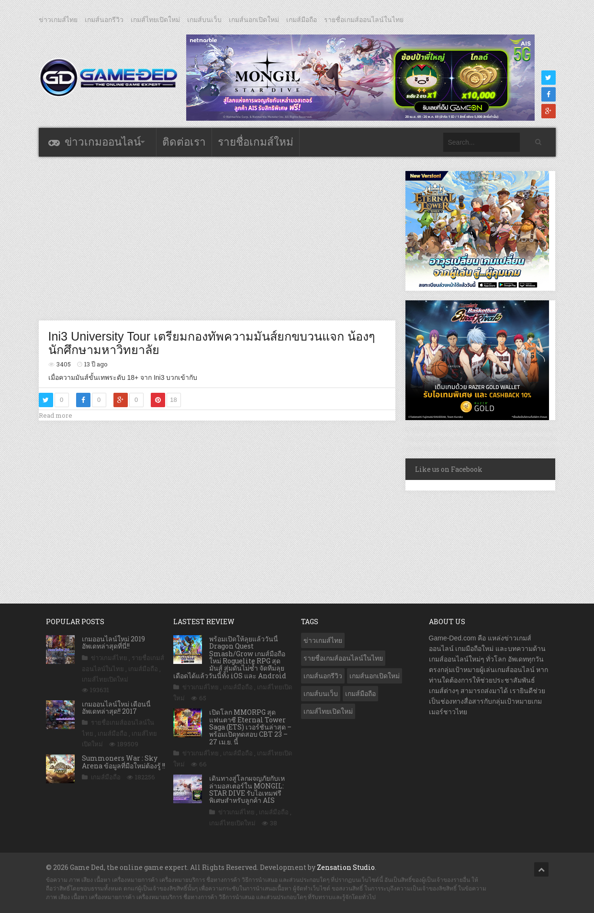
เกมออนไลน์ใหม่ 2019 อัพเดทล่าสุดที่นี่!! (113, 642)
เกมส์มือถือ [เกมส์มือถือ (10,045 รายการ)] (360, 693)
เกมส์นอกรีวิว (104, 19)
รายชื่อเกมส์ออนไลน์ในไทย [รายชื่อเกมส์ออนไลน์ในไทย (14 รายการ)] (343, 658)
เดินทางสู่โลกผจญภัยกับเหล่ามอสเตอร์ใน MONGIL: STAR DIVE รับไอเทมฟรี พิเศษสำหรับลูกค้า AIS (247, 789)
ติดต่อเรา (184, 142)
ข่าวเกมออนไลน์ (103, 142)
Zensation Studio (346, 867)
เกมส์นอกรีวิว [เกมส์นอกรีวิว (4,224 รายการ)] (322, 676)
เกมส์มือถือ (301, 19)
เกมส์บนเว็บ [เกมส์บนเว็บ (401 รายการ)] (320, 693)
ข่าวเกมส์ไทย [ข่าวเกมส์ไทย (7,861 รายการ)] (322, 640)
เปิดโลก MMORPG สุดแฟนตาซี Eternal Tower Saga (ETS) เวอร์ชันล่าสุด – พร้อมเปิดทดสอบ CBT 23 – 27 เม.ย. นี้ (250, 727)
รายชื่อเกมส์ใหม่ (255, 142)
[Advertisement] (217, 238)
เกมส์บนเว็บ (204, 19)
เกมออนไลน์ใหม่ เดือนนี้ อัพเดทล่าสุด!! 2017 (116, 707)
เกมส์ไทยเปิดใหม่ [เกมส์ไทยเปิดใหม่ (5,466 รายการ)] (328, 711)
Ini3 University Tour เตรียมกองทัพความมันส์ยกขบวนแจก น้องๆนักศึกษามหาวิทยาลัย (212, 343)
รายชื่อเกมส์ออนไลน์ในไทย (363, 19)
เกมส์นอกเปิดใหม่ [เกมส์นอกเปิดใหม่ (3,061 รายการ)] (374, 676)
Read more (55, 415)
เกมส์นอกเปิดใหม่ (254, 19)
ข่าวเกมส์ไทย (58, 19)
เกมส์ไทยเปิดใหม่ (155, 19)
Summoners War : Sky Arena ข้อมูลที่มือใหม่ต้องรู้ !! (123, 761)
